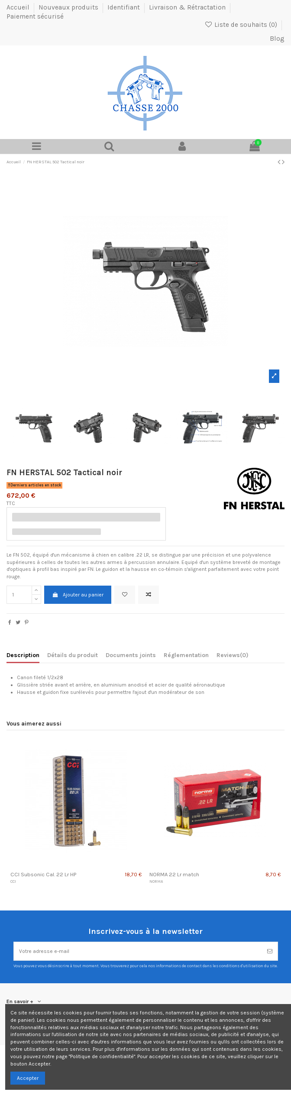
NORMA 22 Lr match (174, 874)
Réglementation (186, 654)
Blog (277, 38)
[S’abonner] (270, 951)
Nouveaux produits (69, 7)
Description (22, 654)
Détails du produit (72, 654)
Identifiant (124, 7)
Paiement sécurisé (35, 16)
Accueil (18, 7)
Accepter (28, 1078)
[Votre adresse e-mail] (138, 951)
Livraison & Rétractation (188, 7)
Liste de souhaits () (241, 25)
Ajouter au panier (77, 595)
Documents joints (131, 654)
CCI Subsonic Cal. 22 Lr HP (43, 874)
